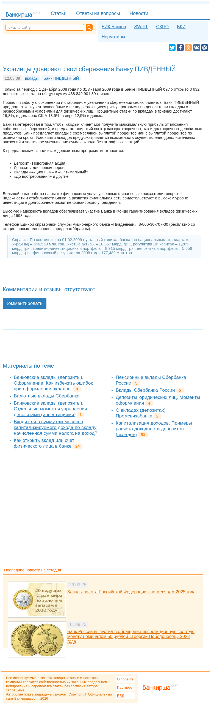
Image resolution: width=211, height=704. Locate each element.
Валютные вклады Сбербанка (46, 396)
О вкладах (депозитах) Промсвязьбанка (140, 413)
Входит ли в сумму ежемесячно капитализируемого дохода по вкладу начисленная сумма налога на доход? (55, 427)
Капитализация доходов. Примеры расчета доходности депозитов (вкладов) (154, 428)
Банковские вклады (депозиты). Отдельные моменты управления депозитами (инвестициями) (50, 408)
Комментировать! (24, 303)
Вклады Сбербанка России (145, 390)
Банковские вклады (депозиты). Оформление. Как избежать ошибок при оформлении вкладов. (53, 382)
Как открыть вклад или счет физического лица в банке (44, 443)
